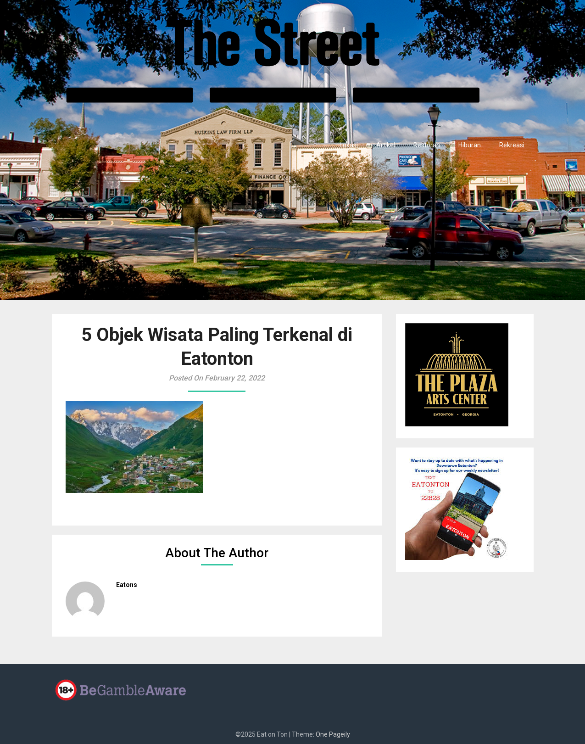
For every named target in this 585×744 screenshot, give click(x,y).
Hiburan (469, 145)
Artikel (385, 145)
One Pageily (333, 734)
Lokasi (349, 145)
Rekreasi (511, 145)
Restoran (426, 145)
